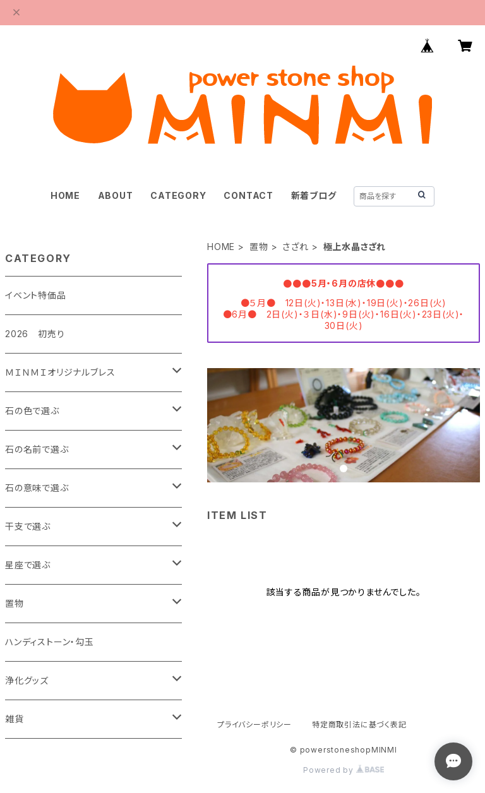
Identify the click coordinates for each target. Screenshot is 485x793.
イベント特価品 (35, 295)
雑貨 (14, 718)
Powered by (343, 770)
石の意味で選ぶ (37, 487)
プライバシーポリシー (254, 724)
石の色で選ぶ (32, 410)
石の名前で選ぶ (37, 449)
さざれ (295, 246)
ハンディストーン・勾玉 (49, 641)
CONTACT (248, 195)
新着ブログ (314, 195)
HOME (65, 195)
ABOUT (115, 195)
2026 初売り (34, 333)
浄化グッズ (27, 680)
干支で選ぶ (28, 526)
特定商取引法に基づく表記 (359, 724)
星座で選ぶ (28, 564)
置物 (258, 246)
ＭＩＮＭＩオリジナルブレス (60, 372)
